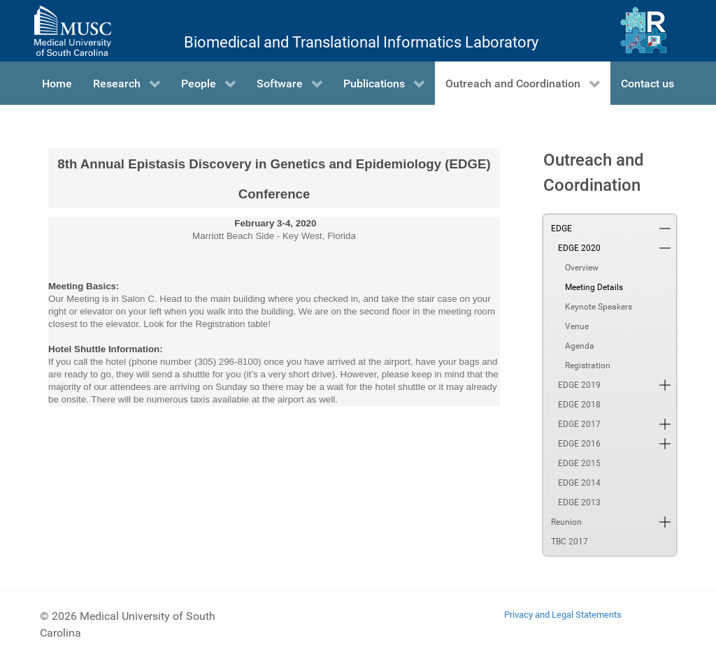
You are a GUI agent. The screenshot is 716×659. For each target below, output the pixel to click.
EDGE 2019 (579, 385)
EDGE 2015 (579, 463)
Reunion (566, 522)
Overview (582, 268)
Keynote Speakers (598, 307)
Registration (587, 365)
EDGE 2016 (579, 444)
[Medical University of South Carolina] (72, 31)
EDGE (561, 228)
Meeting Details (594, 287)
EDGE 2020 (579, 248)
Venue (577, 326)
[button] (665, 228)
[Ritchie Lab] (643, 31)
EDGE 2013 (579, 502)
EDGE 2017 (579, 424)
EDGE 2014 (579, 483)
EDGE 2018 (579, 405)
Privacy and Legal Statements (563, 614)
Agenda (579, 346)
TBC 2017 (569, 541)
